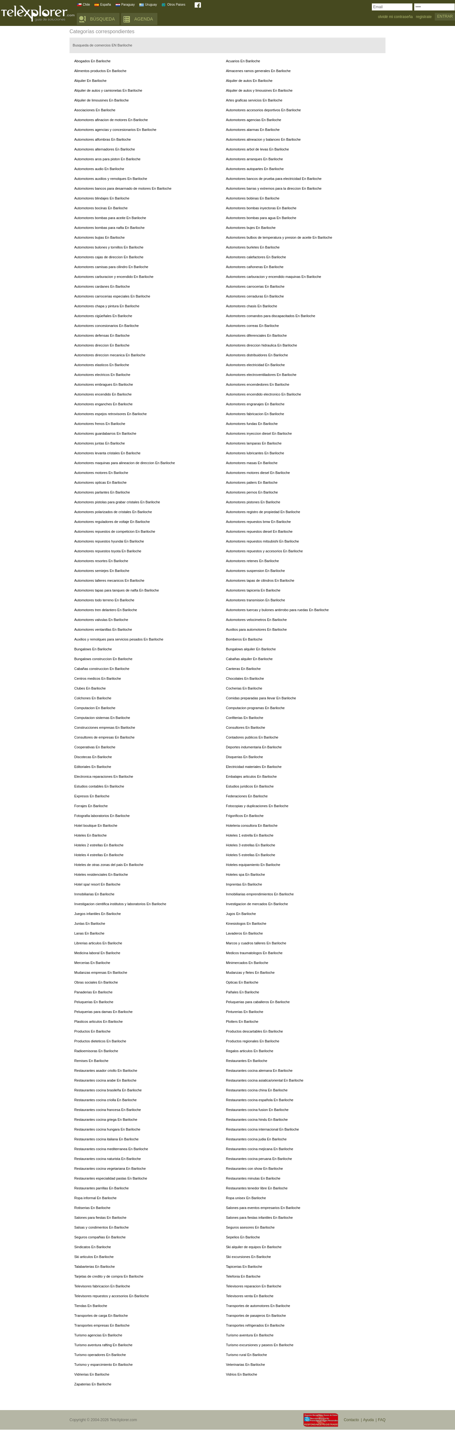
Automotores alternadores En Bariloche (104, 149)
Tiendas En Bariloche (90, 1306)
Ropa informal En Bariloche (95, 1198)
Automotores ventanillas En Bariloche (103, 629)
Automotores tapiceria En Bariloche (253, 590)
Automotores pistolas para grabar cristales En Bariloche (117, 502)
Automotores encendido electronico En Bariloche (263, 394)
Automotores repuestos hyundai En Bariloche (109, 541)
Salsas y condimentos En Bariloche (101, 1227)
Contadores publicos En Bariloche (252, 737)
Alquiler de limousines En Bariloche (101, 100)
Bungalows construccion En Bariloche (103, 659)
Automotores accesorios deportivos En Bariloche (263, 110)
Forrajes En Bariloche (91, 806)
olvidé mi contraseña (395, 17)
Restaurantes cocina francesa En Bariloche (107, 1110)
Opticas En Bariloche (242, 982)
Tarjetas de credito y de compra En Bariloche (108, 1276)
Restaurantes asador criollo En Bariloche (105, 1070)
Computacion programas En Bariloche (255, 708)
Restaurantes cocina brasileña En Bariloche (108, 1090)
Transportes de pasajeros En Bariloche (256, 1315)
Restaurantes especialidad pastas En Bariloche (110, 1178)
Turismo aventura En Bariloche (250, 1335)
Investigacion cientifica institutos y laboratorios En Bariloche (120, 904)
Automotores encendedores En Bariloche (257, 384)
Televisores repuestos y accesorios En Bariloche (111, 1296)
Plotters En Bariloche (242, 1021)
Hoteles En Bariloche (90, 835)
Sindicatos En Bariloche (92, 1247)
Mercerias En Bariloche (92, 963)
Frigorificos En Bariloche (245, 816)
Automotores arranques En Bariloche (254, 159)
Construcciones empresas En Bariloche (104, 727)
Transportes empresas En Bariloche (102, 1325)
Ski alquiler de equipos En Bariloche (254, 1247)
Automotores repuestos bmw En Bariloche (258, 522)
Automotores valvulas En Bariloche (101, 620)
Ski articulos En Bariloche (94, 1257)
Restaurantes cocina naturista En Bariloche (107, 1159)
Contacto (351, 1420)
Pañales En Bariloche (242, 992)
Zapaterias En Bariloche (92, 1384)
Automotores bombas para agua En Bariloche (261, 218)
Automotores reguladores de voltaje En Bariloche (112, 522)
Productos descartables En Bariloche (254, 1031)
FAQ (381, 1420)
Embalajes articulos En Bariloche (251, 776)
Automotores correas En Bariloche (252, 326)
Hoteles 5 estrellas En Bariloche (250, 855)
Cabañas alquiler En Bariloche (249, 659)
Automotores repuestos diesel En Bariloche (259, 531)
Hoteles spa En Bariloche (245, 874)
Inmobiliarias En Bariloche (94, 894)
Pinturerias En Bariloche (244, 1012)
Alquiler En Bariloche (90, 81)
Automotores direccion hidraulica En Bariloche (261, 345)
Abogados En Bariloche (92, 61)
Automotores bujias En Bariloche (99, 237)
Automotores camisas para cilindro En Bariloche (111, 267)
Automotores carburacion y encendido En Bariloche (114, 277)
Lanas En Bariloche (89, 933)
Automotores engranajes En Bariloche (255, 404)
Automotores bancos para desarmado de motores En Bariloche (123, 188)
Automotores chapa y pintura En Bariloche (106, 306)
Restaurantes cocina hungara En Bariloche (107, 1129)
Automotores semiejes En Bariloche (101, 571)
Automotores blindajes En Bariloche (101, 198)
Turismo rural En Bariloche (246, 1355)
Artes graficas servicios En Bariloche (254, 100)
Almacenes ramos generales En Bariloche (258, 71)
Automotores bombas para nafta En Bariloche (109, 228)
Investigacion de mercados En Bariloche (257, 904)
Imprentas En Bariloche (244, 884)
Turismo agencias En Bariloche (98, 1335)
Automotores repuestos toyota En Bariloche (107, 551)
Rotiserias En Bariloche (92, 1208)
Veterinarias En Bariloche (245, 1364)
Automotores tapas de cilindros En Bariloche (260, 580)
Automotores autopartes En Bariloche (255, 169)
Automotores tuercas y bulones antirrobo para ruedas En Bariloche (277, 610)
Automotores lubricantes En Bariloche (255, 453)
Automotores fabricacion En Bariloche (255, 414)
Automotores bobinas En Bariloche (252, 198)
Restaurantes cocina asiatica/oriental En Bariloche (264, 1080)
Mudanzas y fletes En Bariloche (250, 972)
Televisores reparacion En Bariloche (253, 1286)
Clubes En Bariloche (90, 688)
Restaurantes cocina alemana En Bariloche (259, 1070)
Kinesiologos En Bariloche (246, 923)
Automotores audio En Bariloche (99, 169)
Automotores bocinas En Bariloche (101, 208)
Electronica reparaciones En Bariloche (103, 776)
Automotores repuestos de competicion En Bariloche (114, 531)
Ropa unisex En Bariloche (246, 1198)
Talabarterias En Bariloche (94, 1266)
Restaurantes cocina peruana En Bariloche (259, 1159)
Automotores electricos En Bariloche (102, 375)
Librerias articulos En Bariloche (98, 943)
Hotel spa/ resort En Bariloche (97, 884)
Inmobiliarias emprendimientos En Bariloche (260, 894)
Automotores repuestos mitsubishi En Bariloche (262, 541)
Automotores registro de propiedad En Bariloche (263, 512)
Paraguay (128, 4)
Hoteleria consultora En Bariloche (251, 825)
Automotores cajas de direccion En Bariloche (108, 257)
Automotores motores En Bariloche (101, 473)
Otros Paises (176, 4)
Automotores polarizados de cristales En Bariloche (113, 512)
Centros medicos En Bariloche (97, 678)
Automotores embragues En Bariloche (103, 384)
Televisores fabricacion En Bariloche (102, 1286)
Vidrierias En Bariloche (91, 1374)
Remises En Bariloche (91, 1061)
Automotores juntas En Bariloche (99, 443)
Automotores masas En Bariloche (251, 463)
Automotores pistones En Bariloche (253, 502)
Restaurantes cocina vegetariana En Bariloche (110, 1168)
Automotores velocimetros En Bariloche (256, 620)
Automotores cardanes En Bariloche (102, 286)
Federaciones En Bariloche (247, 796)
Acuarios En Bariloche (243, 61)
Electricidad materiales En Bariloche (254, 767)
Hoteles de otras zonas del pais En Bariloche (108, 865)
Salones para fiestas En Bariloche (100, 1217)
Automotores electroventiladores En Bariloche (261, 375)
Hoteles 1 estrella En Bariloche (249, 835)
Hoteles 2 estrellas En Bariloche (99, 845)
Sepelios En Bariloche (243, 1237)
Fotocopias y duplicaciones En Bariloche (257, 806)
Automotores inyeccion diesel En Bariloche (259, 433)
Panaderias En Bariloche (93, 992)
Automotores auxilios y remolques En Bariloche (110, 179)
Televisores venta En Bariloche (249, 1296)
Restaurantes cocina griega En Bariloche (105, 1119)
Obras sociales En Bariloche (96, 982)
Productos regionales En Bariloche (252, 1041)
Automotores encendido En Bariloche (103, 394)
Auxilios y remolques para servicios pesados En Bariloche (118, 639)
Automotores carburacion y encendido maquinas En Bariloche (273, 277)
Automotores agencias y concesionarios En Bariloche (115, 130)
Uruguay (151, 4)
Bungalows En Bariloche (93, 649)
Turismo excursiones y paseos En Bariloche (260, 1345)
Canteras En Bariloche (243, 669)
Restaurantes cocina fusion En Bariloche (257, 1110)
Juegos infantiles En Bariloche (97, 914)
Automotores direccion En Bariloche (102, 345)
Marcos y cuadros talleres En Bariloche (256, 943)
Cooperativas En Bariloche (94, 747)
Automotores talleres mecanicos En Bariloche (109, 580)
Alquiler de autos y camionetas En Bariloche (108, 90)
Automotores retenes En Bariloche (252, 561)
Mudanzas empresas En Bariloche (100, 972)
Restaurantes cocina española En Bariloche (259, 1100)
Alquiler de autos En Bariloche (249, 81)
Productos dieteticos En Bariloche (100, 1041)
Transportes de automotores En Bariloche (258, 1306)
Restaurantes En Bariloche (246, 1061)
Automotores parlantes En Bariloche (102, 492)
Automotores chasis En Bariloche (251, 306)
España (105, 4)
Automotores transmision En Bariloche (255, 600)
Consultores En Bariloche (245, 727)
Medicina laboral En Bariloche (97, 953)
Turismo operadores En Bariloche (100, 1355)
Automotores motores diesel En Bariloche (258, 473)
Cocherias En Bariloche (244, 688)
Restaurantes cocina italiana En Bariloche (106, 1139)
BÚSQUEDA (102, 18)
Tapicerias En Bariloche (244, 1266)
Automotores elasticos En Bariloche (101, 365)
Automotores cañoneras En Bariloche (254, 267)
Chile (86, 4)
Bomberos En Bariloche (244, 639)
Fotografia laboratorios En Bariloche (102, 816)
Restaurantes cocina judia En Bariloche (256, 1139)
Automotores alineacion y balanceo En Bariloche (263, 139)
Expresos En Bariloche (91, 796)
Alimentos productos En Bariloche (100, 71)
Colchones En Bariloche (92, 698)
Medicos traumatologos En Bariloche (254, 953)
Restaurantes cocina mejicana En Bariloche (259, 1149)
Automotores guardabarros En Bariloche (105, 433)
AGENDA (143, 18)
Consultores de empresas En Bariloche (104, 737)
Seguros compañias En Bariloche (100, 1237)
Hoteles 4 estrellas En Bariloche (99, 855)
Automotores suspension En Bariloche (255, 571)
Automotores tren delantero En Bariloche (105, 610)
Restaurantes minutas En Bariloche (253, 1178)
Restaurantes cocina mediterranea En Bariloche (111, 1149)
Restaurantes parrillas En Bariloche (101, 1188)
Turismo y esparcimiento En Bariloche (103, 1364)
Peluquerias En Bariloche (93, 1002)
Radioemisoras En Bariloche (96, 1051)
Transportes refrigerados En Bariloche (255, 1325)
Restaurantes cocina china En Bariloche (257, 1090)
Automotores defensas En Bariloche (102, 335)
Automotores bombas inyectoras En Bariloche (261, 208)
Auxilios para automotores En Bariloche (256, 629)
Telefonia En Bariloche (243, 1276)
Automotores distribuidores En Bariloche (257, 355)
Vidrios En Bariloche (241, 1374)
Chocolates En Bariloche (245, 678)
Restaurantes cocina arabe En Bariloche (105, 1080)
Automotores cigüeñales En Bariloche (103, 316)
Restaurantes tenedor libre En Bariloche (257, 1188)
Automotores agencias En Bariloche (253, 120)
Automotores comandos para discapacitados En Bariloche (270, 316)
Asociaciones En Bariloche (94, 110)
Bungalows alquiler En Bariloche (251, 649)
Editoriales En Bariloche (92, 767)
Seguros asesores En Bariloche (250, 1227)
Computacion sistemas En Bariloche (102, 718)
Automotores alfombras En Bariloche (102, 139)
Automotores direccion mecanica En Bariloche (109, 355)
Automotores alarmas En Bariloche (253, 130)
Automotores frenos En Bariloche (99, 424)
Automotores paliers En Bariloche (251, 482)
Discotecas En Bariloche (93, 757)
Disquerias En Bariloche (244, 757)
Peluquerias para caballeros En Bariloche (258, 1002)
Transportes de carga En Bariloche (101, 1315)
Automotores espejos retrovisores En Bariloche (110, 414)
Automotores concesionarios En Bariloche (106, 326)
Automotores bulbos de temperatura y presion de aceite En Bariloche (279, 237)
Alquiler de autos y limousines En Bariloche (259, 90)
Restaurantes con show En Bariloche (254, 1168)
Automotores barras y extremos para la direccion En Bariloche (274, 188)
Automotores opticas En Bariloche (100, 482)
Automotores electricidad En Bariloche (255, 365)
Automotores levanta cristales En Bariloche (107, 453)
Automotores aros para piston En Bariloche (107, 159)
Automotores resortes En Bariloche (101, 561)
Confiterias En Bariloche (244, 718)
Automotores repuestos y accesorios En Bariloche (264, 551)
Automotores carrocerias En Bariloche (255, 286)
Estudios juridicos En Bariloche (250, 786)
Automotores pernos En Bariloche (252, 492)
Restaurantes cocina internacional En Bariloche (262, 1129)
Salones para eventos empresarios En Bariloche (263, 1208)
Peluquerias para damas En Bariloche (103, 1012)
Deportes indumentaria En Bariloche (254, 747)
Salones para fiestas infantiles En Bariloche (259, 1217)
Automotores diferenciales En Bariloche (256, 335)
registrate (424, 17)
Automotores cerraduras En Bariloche (255, 296)
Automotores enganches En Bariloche (103, 404)
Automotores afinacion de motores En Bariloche (111, 120)
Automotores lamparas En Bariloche (254, 443)
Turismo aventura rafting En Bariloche (103, 1345)
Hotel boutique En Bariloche (95, 825)
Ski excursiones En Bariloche (248, 1257)
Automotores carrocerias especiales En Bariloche (112, 296)
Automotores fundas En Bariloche (252, 424)
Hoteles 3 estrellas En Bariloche (250, 845)
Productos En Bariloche (92, 1031)
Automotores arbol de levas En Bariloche (257, 149)
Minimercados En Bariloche (247, 963)
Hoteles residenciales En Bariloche (101, 874)
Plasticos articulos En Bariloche (98, 1021)
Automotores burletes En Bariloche (253, 247)
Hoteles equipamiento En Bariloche (253, 865)
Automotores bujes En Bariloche (251, 228)
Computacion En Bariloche (94, 708)
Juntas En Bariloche (89, 923)
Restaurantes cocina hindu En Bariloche (257, 1119)
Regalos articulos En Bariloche (249, 1051)
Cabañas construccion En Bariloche (101, 669)
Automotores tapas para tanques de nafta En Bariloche (116, 590)
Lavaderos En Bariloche (244, 933)
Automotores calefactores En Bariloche (256, 257)
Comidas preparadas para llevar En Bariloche (261, 698)
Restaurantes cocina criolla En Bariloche (105, 1100)
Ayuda (368, 1420)
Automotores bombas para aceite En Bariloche (110, 218)
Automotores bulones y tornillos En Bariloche (108, 247)
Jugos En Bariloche (241, 914)
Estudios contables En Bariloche (99, 786)
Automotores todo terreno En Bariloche (104, 600)
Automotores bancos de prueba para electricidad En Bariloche (274, 179)
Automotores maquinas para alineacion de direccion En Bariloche (124, 463)
